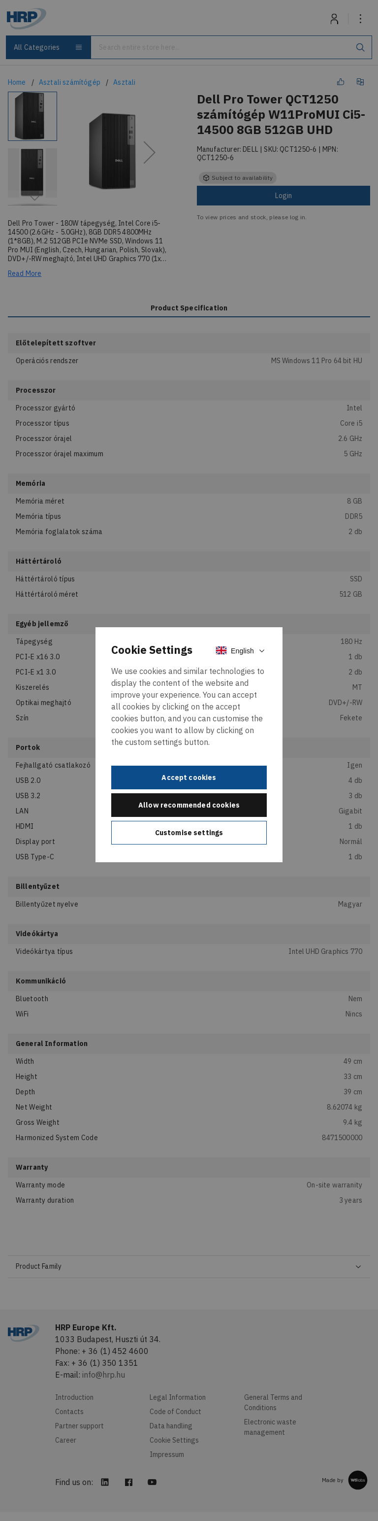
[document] (189, 744)
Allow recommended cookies (189, 805)
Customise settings (189, 832)
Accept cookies (188, 777)
